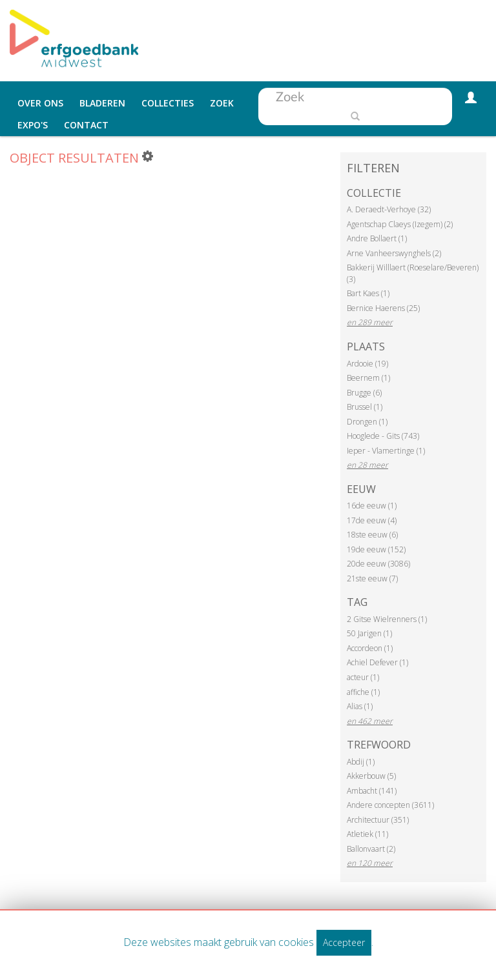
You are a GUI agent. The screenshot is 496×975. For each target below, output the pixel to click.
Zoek (222, 103)
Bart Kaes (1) (368, 293)
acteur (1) (363, 677)
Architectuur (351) (378, 819)
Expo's (32, 125)
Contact (86, 125)
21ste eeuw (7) (372, 578)
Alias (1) (360, 706)
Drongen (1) (367, 421)
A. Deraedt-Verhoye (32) (389, 209)
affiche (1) (363, 692)
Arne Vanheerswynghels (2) (394, 253)
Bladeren (102, 103)
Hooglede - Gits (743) (383, 435)
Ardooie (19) (367, 363)
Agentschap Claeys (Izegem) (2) (400, 224)
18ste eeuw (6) (372, 534)
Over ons (40, 103)
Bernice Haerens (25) (383, 308)
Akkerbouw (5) (371, 775)
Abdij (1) (361, 761)
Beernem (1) (368, 377)
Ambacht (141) (372, 790)
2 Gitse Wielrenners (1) (387, 619)
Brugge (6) (364, 392)
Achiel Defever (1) (377, 662)
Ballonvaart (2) (371, 848)
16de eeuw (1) (372, 505)
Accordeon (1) (370, 648)
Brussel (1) (364, 406)
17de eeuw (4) (372, 520)
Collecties (167, 103)
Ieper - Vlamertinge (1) (386, 450)
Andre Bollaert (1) (377, 238)
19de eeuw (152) (376, 549)
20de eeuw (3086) (378, 563)
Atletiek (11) (367, 834)
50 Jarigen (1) (369, 633)
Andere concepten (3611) (390, 804)
